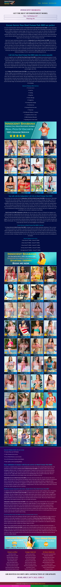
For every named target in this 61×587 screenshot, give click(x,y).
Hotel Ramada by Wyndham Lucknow (49, 565)
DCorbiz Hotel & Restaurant (30, 557)
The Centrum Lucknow (48, 564)
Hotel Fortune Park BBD (30, 559)
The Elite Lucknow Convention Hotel (48, 554)
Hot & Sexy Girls (52, 3)
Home (39, 3)
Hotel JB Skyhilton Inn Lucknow (49, 562)
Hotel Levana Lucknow (30, 554)
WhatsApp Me (30, 18)
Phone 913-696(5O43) (15, 585)
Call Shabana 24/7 (32, 16)
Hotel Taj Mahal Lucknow (12, 560)
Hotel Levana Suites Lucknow (30, 562)
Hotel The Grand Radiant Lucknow (30, 565)
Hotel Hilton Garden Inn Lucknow (12, 564)
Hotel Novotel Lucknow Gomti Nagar (12, 567)
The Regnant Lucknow (48, 569)
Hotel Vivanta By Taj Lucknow (12, 565)
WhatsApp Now (45, 585)
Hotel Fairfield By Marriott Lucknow (12, 569)
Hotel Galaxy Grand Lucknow (48, 560)
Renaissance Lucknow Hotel (30, 560)
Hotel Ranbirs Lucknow (30, 567)
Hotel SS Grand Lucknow (48, 559)
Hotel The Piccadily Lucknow (30, 564)
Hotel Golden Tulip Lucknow (12, 559)
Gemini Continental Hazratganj (48, 567)
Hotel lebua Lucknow (12, 554)
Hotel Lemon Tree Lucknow (30, 555)
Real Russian (45, 3)
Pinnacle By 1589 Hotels (48, 555)
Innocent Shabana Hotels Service (37, 583)
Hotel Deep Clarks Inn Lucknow (49, 557)
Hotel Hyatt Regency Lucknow (12, 557)
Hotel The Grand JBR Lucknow (30, 569)
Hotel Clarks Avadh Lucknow (12, 562)
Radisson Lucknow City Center (12, 555)
